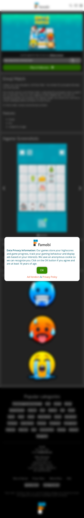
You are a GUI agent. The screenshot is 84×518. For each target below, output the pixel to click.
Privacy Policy (49, 277)
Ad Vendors (33, 277)
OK (42, 270)
